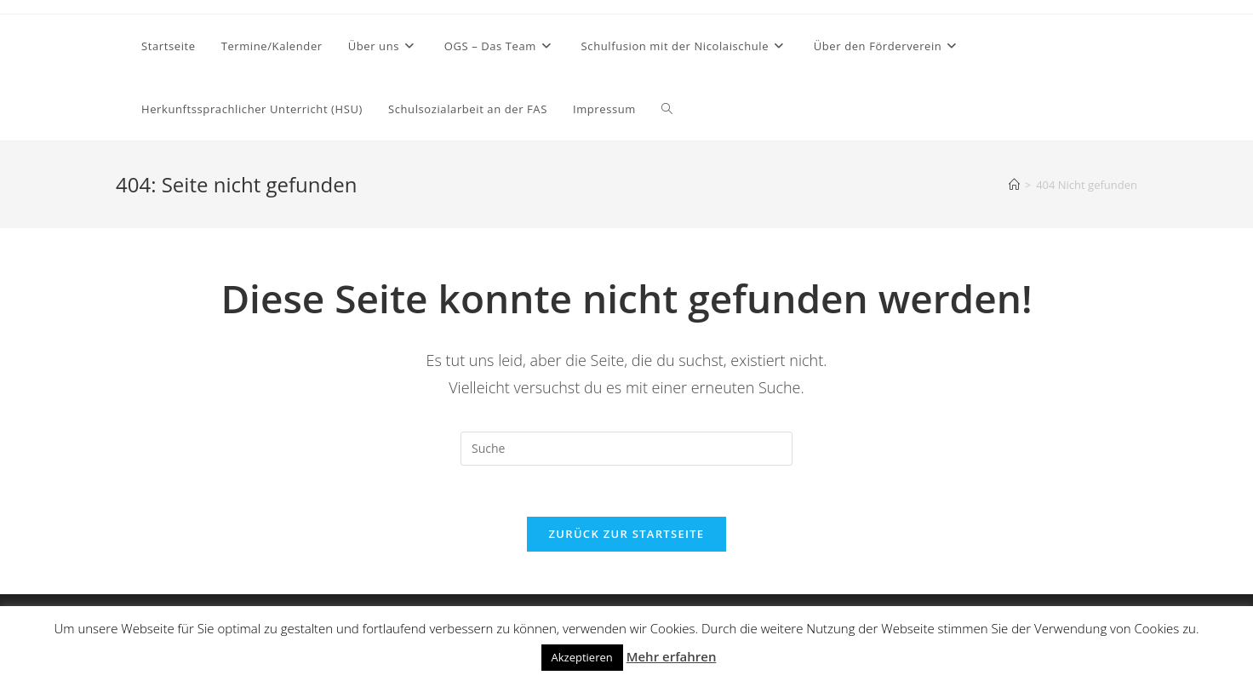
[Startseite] (1014, 184)
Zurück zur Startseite (627, 533)
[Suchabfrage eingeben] (626, 449)
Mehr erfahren (671, 656)
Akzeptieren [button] (582, 657)
